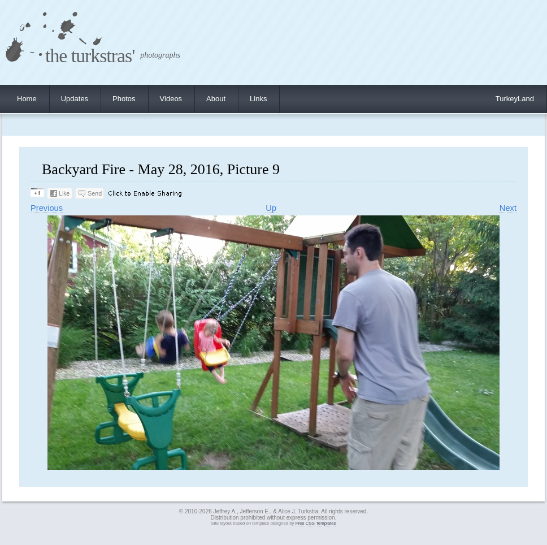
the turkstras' (89, 55)
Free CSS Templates (316, 523)
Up (271, 208)
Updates (74, 98)
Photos (123, 98)
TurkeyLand (515, 98)
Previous (47, 208)
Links (258, 98)
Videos (171, 98)
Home (27, 98)
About (215, 98)
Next (508, 208)
